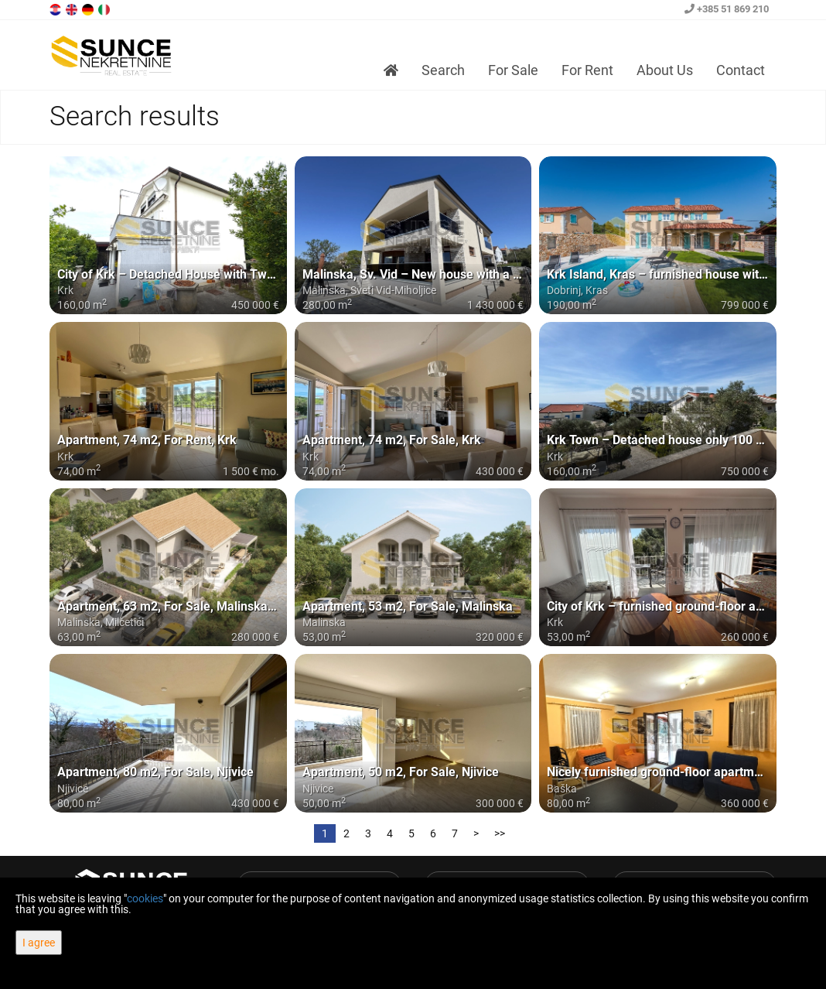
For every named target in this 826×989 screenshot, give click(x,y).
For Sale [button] (513, 70)
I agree (38, 942)
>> (499, 833)
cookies (145, 898)
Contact (740, 70)
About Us (665, 70)
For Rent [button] (587, 70)
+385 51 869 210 (726, 9)
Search (443, 70)
